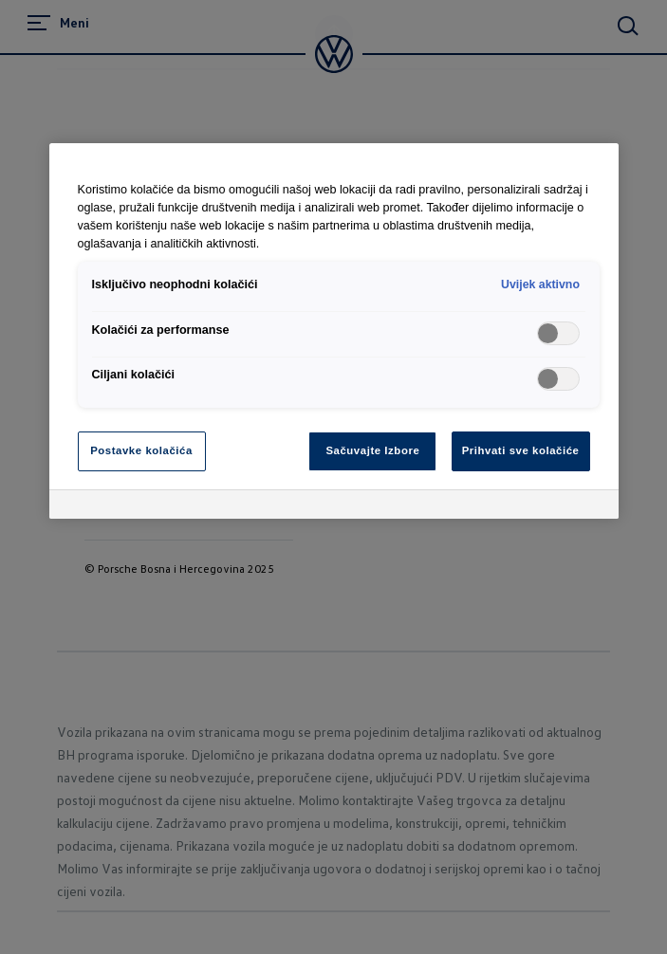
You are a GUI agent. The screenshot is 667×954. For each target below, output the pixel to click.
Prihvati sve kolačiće (521, 450)
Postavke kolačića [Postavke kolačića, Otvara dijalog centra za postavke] (141, 450)
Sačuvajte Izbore (372, 450)
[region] (334, 331)
